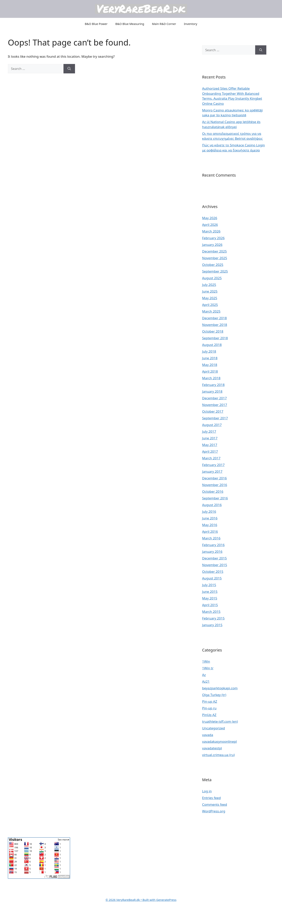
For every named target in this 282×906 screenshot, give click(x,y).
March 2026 (211, 231)
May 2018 (209, 364)
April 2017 (210, 451)
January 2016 (212, 551)
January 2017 (212, 471)
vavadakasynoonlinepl (219, 741)
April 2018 (210, 371)
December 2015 (214, 558)
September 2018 (215, 338)
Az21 (206, 681)
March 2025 (211, 311)
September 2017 (215, 418)
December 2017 (214, 398)
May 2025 (209, 298)
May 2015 (209, 598)
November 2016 (214, 485)
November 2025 (214, 258)
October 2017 (212, 411)
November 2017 (214, 404)
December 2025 (214, 251)
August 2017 (212, 424)
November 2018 (214, 324)
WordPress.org (213, 811)
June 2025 (210, 291)
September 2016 (215, 498)
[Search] (69, 68)
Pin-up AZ (209, 701)
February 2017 (213, 465)
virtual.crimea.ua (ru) (218, 755)
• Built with (131, 900)
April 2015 (210, 605)
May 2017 (209, 445)
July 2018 (209, 351)
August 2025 (212, 278)
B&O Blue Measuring (129, 24)
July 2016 (209, 511)
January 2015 (212, 625)
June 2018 (210, 358)
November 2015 (214, 565)
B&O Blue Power (96, 24)
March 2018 (211, 378)
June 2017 (210, 438)
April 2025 (210, 304)
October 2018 (212, 331)
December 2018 (214, 318)
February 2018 (213, 384)
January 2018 (212, 391)
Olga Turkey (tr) (214, 695)
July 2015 (209, 585)
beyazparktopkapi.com (220, 688)
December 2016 (214, 478)
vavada (207, 735)
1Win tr (207, 668)
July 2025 (209, 284)
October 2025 (212, 264)
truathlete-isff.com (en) (220, 721)
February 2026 (213, 238)
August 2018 (212, 344)
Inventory (190, 24)
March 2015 (211, 611)
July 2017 (209, 431)
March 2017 (211, 458)
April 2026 (210, 224)
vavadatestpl (212, 748)
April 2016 (210, 531)
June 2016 (210, 518)
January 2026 (212, 244)
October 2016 (212, 491)
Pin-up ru (209, 708)
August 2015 (212, 578)
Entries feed (211, 798)
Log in (207, 791)
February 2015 (213, 618)
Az (204, 674)
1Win (206, 661)
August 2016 (212, 505)
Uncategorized (213, 728)
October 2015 (212, 571)
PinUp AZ (209, 715)
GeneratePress (166, 900)
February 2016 (213, 545)
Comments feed (214, 804)
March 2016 (211, 538)
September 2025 (215, 271)
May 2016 (209, 525)
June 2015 (210, 591)
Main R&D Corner (164, 24)
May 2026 (209, 218)
